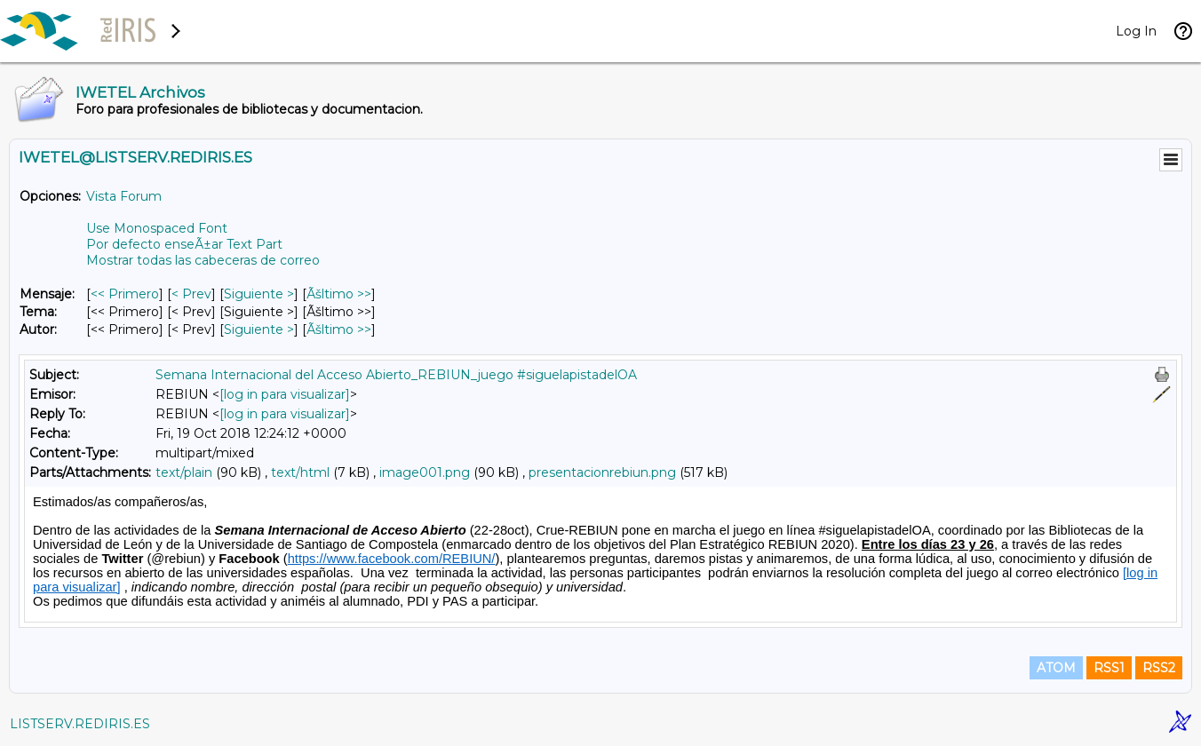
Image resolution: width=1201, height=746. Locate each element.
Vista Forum (124, 196)
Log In (1136, 31)
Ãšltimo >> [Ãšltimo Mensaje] (338, 294)
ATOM (1056, 668)
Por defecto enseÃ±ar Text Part (184, 244)
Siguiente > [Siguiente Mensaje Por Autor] (259, 329)
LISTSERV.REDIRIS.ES (80, 724)
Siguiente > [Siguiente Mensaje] (259, 294)
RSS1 (1109, 668)
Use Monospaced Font (156, 228)
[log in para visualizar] (284, 394)
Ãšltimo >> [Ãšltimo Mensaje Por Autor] (338, 329)
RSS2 (1158, 668)
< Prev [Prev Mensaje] (191, 294)
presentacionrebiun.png (602, 472)
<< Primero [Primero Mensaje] (125, 294)
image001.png (424, 472)
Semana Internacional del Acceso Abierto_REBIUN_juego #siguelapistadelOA (396, 375)
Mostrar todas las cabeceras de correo (203, 260)
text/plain (183, 472)
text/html (300, 472)
